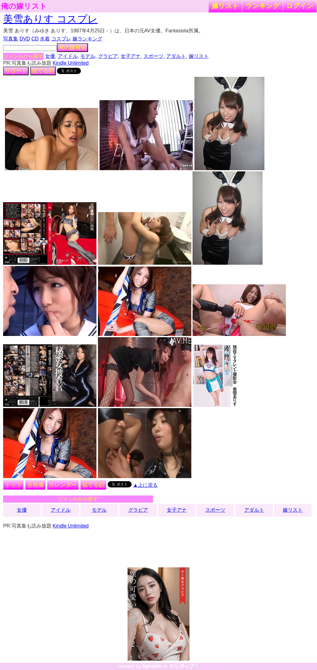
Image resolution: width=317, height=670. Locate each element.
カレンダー (63, 485)
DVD (25, 38)
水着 (45, 38)
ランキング (262, 5)
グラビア (108, 56)
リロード (16, 71)
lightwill (151, 666)
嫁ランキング (87, 38)
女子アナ (131, 56)
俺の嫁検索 (72, 47)
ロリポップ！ (184, 666)
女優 (50, 56)
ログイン (300, 5)
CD (35, 38)
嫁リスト (225, 5)
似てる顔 (43, 71)
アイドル (68, 56)
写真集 (10, 38)
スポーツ (153, 56)
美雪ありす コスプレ (50, 19)
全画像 (35, 485)
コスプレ (61, 38)
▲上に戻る (145, 485)
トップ (13, 485)
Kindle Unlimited (71, 63)
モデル (87, 56)
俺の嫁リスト (24, 6)
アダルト (176, 56)
